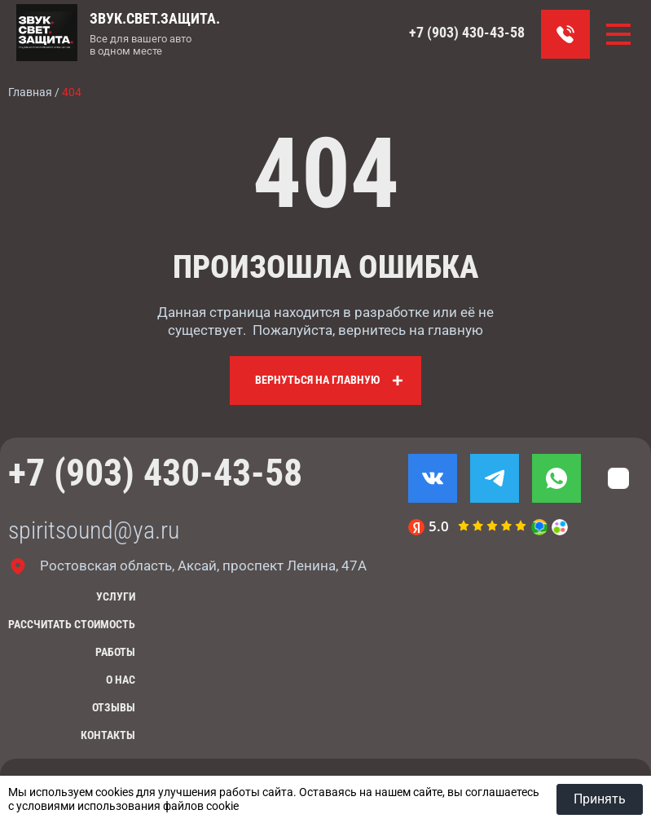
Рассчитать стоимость (71, 624)
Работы (115, 651)
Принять (600, 799)
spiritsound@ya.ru (93, 530)
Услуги (115, 596)
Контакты (108, 735)
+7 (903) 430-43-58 (467, 32)
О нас (120, 679)
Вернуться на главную (317, 379)
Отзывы (113, 707)
